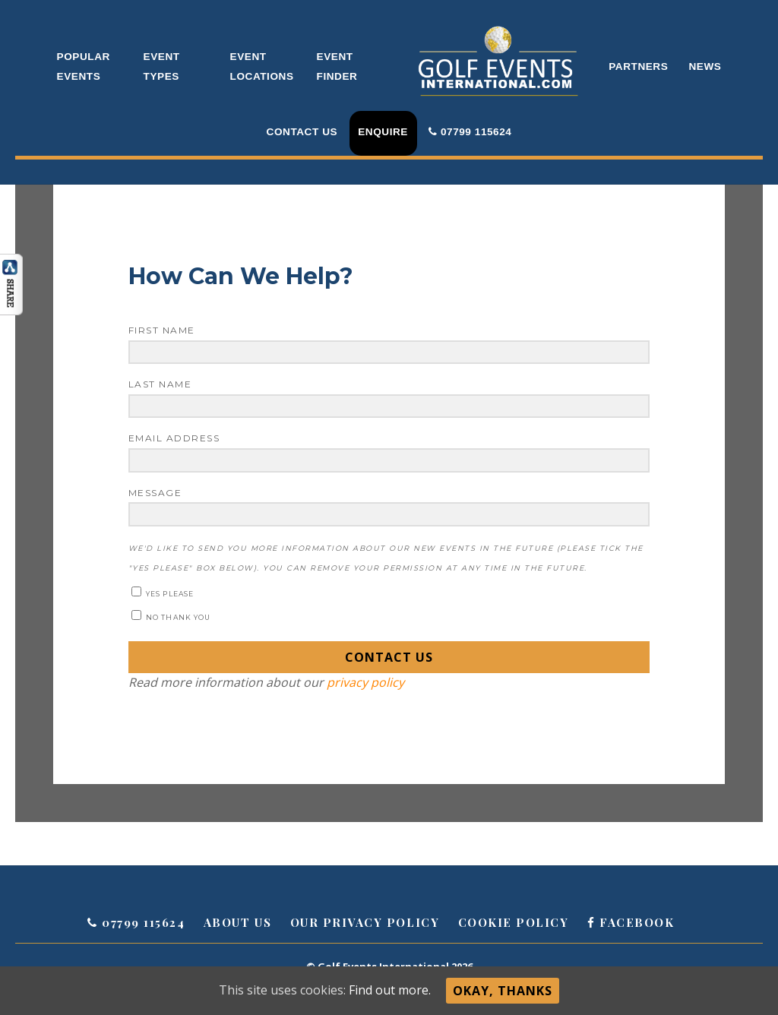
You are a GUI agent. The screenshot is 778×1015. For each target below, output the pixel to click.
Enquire (383, 132)
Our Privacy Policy (364, 922)
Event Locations (262, 66)
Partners (638, 66)
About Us (237, 922)
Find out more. (390, 990)
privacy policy (364, 682)
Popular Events (83, 66)
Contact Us (302, 132)
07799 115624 (470, 132)
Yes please (162, 592)
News (704, 66)
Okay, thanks (502, 990)
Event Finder (337, 66)
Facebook (630, 922)
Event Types (162, 66)
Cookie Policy (513, 922)
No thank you (171, 615)
